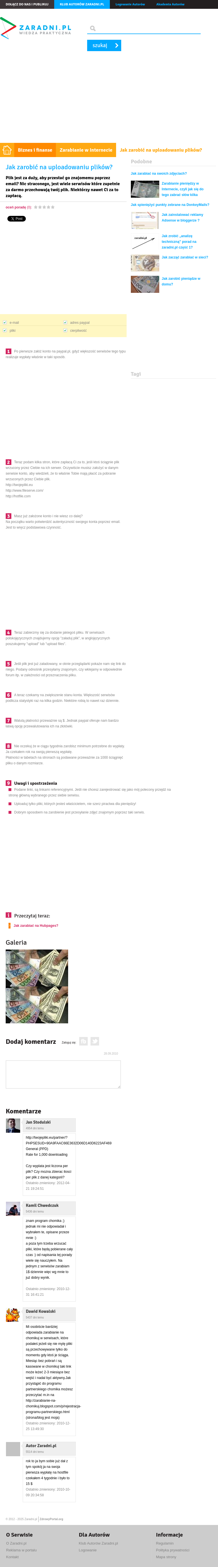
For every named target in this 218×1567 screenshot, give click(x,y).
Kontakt (12, 1557)
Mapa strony (166, 1557)
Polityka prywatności (173, 1550)
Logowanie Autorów (130, 4)
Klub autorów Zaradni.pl (82, 4)
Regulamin (165, 1543)
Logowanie (88, 1550)
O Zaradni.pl (16, 1543)
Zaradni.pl (30, 1519)
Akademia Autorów (170, 4)
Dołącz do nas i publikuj (27, 4)
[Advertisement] (109, 100)
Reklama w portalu (21, 1550)
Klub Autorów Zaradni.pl (98, 1543)
